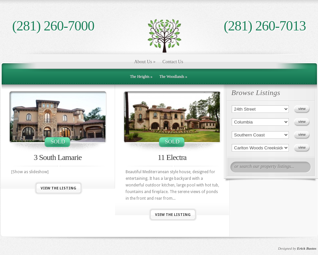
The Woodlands (173, 76)
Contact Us (173, 61)
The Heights (141, 76)
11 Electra (172, 157)
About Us (145, 61)
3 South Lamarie (58, 157)
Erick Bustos (306, 248)
